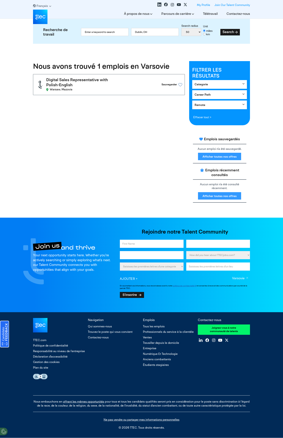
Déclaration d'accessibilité (50, 356)
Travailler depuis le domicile (161, 343)
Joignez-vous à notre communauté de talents (224, 329)
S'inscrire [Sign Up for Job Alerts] (130, 294)
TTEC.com (39, 340)
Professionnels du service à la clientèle (168, 332)
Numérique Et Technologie (160, 354)
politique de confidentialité (183, 286)
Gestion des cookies (46, 362)
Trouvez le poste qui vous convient (110, 332)
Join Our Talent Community (232, 5)
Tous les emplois (154, 326)
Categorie (201, 84)
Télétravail (210, 14)
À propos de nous (136, 14)
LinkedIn (159, 5)
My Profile (203, 5)
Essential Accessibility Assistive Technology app (40, 376)
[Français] (42, 6)
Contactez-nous (238, 14)
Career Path (203, 95)
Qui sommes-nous (100, 326)
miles (209, 31)
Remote (200, 105)
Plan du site (40, 367)
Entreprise (149, 348)
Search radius (189, 25)
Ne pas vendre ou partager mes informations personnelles (141, 420)
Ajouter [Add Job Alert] (127, 279)
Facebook (166, 5)
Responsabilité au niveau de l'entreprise (59, 351)
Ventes (147, 337)
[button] (171, 84)
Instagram (172, 5)
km (208, 34)
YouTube (179, 5)
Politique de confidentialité (50, 345)
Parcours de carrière (176, 14)
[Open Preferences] (4, 430)
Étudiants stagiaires (156, 365)
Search (228, 32)
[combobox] (155, 32)
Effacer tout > (202, 117)
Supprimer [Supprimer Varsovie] (247, 278)
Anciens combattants (157, 359)
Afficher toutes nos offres (220, 157)
